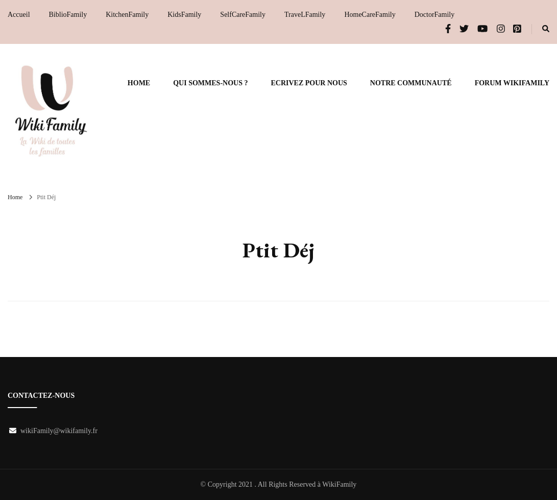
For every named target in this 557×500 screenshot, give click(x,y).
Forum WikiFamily (512, 83)
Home (139, 83)
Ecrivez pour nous (309, 83)
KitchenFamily (127, 14)
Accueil (19, 14)
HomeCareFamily (369, 14)
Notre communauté (411, 83)
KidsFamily (184, 14)
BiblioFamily (68, 14)
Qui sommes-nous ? (210, 83)
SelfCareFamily (242, 14)
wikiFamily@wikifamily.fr (59, 431)
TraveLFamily (304, 14)
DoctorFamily (435, 14)
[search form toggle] (545, 29)
